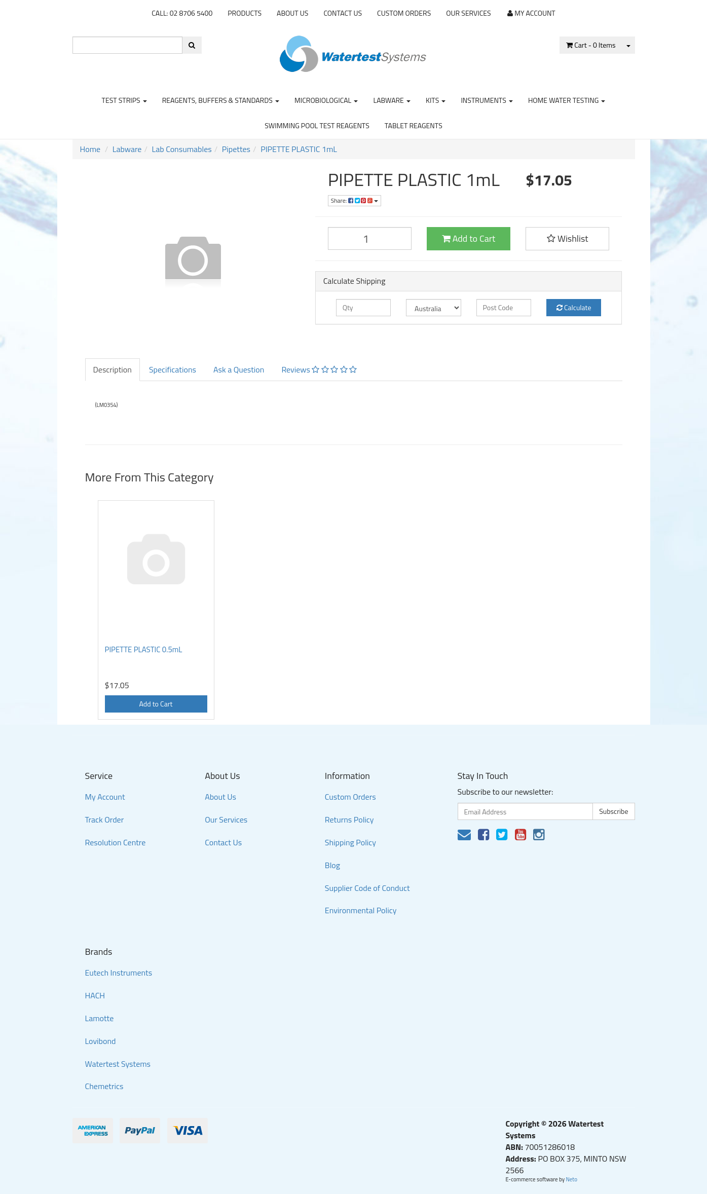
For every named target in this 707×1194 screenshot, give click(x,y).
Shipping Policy (350, 842)
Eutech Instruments (119, 972)
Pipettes (236, 149)
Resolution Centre (115, 842)
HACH (95, 995)
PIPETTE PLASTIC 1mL (299, 149)
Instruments (487, 100)
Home (90, 149)
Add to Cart (469, 238)
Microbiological (326, 100)
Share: (354, 200)
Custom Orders (404, 13)
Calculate (573, 307)
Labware (392, 100)
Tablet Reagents (413, 125)
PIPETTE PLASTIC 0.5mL (143, 649)
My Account (105, 797)
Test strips (124, 100)
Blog (332, 865)
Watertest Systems (118, 1064)
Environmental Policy (361, 910)
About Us (292, 13)
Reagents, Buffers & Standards (220, 100)
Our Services (468, 13)
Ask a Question (238, 369)
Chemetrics (104, 1086)
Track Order (104, 819)
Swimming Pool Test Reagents (317, 125)
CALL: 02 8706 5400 (182, 13)
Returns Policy (349, 819)
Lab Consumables (182, 149)
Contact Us (342, 13)
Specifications (172, 369)
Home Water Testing (567, 100)
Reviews (319, 369)
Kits (435, 100)
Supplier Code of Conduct (367, 888)
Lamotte (99, 1018)
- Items (590, 45)
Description (112, 369)
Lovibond (100, 1041)
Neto (571, 1179)
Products (245, 13)
